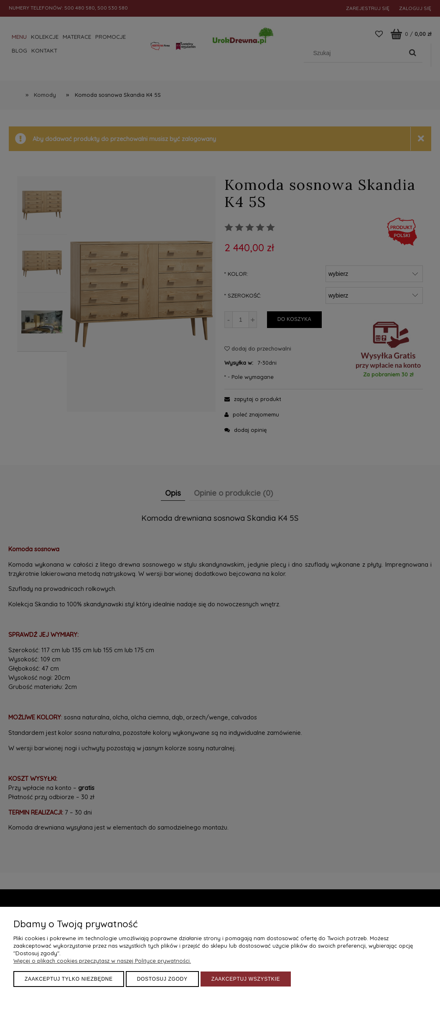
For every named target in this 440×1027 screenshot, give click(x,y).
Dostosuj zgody (162, 979)
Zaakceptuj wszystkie (245, 979)
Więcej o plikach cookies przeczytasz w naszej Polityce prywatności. (102, 960)
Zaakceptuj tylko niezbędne (69, 979)
